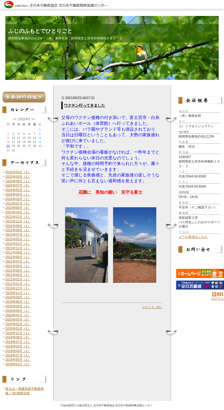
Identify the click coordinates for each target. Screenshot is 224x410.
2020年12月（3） (18, 288)
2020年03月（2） (18, 319)
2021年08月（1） (18, 257)
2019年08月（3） (18, 337)
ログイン (217, 298)
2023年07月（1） (18, 203)
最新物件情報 (24, 97)
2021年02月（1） (18, 279)
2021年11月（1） (18, 248)
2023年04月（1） (18, 212)
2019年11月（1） (18, 333)
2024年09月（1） (18, 181)
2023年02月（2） (18, 217)
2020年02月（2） (18, 324)
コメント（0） (152, 307)
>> (33, 119)
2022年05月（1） (18, 239)
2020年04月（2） (18, 315)
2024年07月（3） (18, 185)
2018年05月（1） (18, 360)
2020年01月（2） (18, 328)
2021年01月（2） (18, 284)
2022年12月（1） (18, 221)
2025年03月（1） (18, 177)
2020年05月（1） (18, 311)
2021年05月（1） (18, 270)
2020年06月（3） (18, 306)
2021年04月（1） (18, 275)
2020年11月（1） (18, 293)
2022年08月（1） (18, 230)
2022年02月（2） (18, 244)
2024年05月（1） (18, 190)
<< (15, 119)
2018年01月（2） (18, 364)
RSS (218, 294)
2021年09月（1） (18, 252)
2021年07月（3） (18, 261)
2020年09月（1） (18, 297)
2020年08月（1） (18, 302)
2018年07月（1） (18, 355)
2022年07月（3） (18, 235)
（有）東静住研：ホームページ (200, 273)
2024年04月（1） (18, 194)
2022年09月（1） (18, 226)
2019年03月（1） (18, 351)
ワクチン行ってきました (84, 105)
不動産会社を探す (200, 284)
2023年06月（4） (18, 208)
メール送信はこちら (193, 237)
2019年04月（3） (18, 346)
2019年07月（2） (18, 342)
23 (8, 145)
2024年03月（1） (18, 199)
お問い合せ (200, 250)
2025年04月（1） (18, 172)
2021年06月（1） (18, 266)
